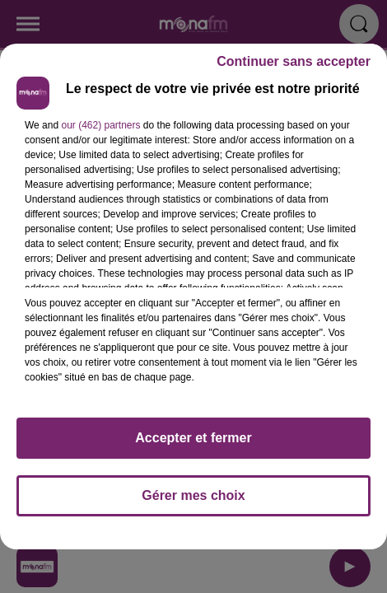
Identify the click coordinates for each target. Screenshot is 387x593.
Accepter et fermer (193, 438)
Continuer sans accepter (294, 61)
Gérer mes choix (193, 495)
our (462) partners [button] (100, 125)
